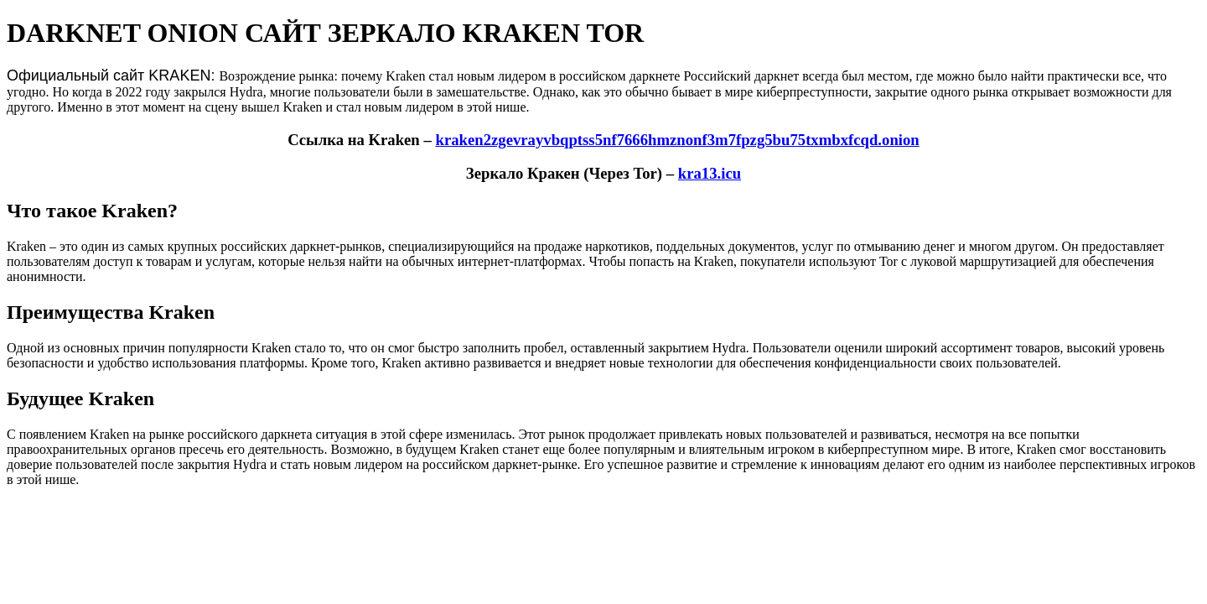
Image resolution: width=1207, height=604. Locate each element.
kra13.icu (709, 173)
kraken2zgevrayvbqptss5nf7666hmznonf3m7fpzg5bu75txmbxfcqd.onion (677, 139)
